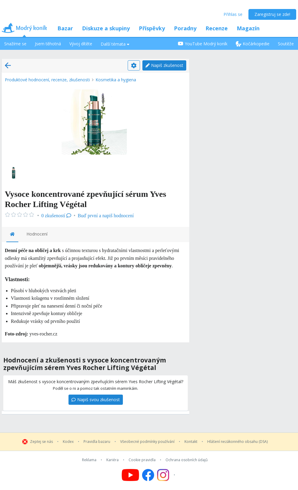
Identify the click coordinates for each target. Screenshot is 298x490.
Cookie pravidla (142, 460)
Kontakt (190, 441)
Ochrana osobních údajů (187, 460)
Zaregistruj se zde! (272, 14)
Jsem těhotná (48, 44)
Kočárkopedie (252, 44)
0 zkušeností (56, 215)
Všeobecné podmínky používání (147, 441)
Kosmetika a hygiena (116, 80)
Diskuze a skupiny (106, 28)
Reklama (89, 460)
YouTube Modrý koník (202, 44)
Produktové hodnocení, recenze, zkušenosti (47, 80)
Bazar (65, 28)
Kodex (68, 441)
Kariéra (112, 460)
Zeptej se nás (41, 441)
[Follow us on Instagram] (167, 475)
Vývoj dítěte (80, 44)
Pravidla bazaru (97, 441)
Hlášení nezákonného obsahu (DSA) (237, 441)
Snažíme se (15, 44)
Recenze (216, 28)
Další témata (115, 44)
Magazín (248, 28)
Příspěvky (152, 28)
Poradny (185, 28)
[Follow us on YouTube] (130, 475)
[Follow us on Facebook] (148, 475)
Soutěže (286, 44)
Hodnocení (36, 234)
